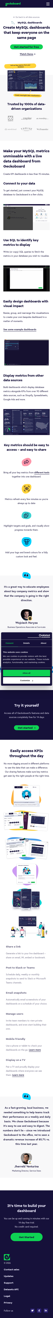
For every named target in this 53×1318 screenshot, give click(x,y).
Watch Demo (26, 53)
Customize (26, 680)
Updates (8, 1276)
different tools (41, 472)
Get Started (26, 1237)
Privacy (8, 1302)
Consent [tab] (9, 643)
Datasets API (11, 1289)
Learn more (35, 1049)
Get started (25, 727)
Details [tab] (26, 643)
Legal (7, 1296)
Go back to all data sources (28, 17)
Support (8, 1282)
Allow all (26, 673)
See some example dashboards (19, 329)
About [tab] (43, 643)
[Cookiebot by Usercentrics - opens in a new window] (39, 636)
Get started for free (26, 46)
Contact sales (11, 1269)
